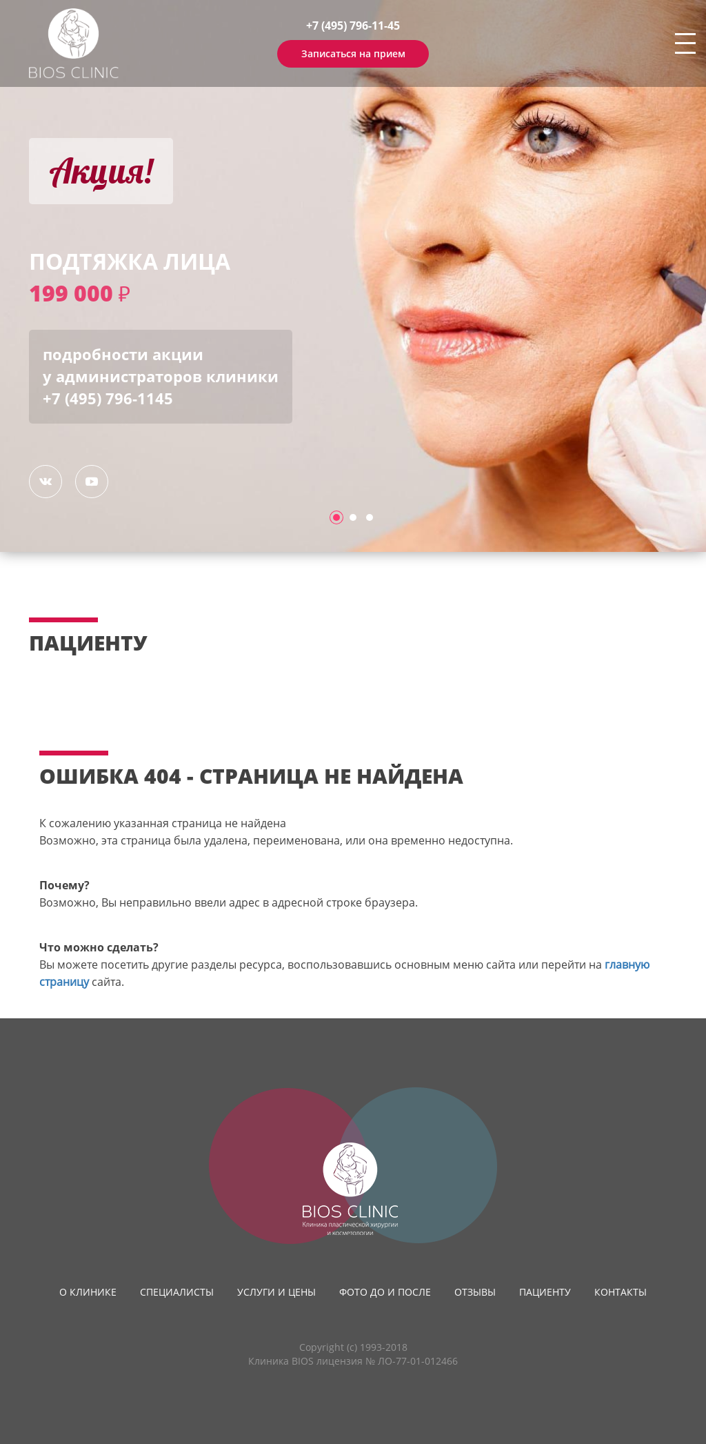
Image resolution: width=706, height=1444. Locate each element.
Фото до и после (385, 1291)
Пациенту (545, 1291)
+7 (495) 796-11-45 (353, 25)
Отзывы (475, 1291)
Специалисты (177, 1291)
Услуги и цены (276, 1291)
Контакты (620, 1291)
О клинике (88, 1291)
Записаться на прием (353, 53)
